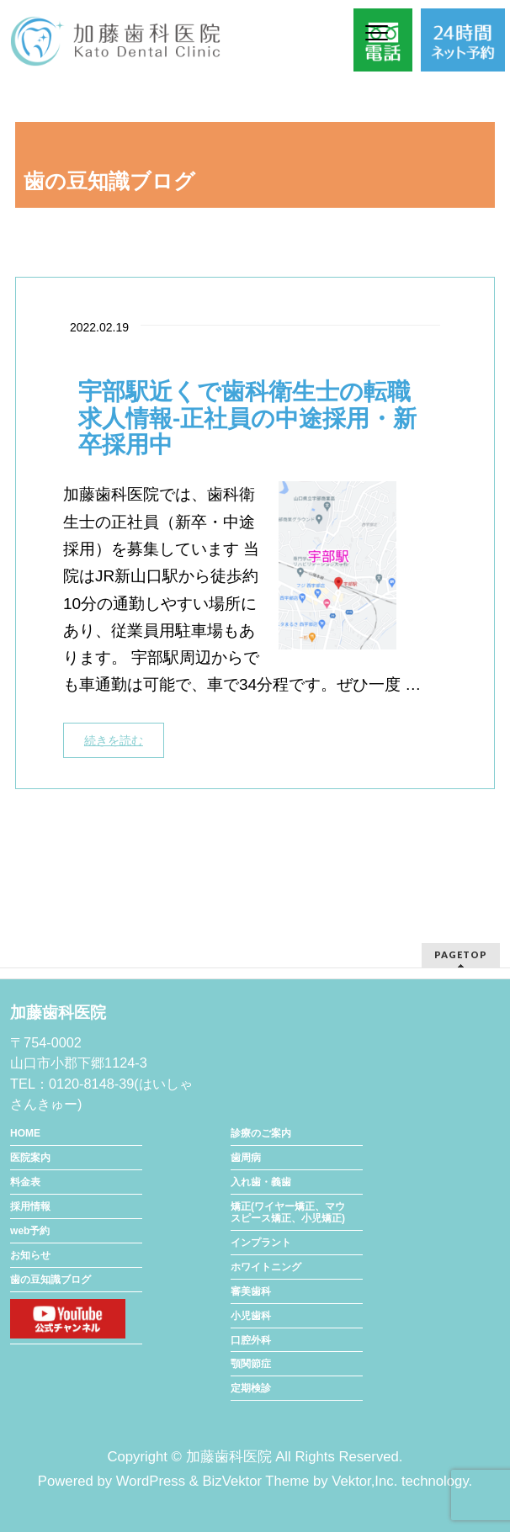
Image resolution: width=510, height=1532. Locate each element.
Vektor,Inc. (364, 1481)
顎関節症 (251, 1364)
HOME (25, 1133)
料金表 (25, 1182)
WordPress (150, 1481)
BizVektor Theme (255, 1481)
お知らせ (30, 1255)
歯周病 (246, 1158)
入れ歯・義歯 (261, 1182)
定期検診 (251, 1388)
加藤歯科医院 (229, 1457)
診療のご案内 (261, 1133)
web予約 (30, 1231)
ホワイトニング (266, 1267)
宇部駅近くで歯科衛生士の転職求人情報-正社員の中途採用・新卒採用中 (247, 419)
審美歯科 (251, 1291)
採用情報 (30, 1206)
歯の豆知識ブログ (50, 1280)
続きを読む (113, 740)
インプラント (261, 1242)
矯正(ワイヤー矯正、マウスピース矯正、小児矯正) (288, 1212)
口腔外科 (251, 1340)
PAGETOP (460, 954)
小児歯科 (251, 1316)
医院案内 (30, 1158)
